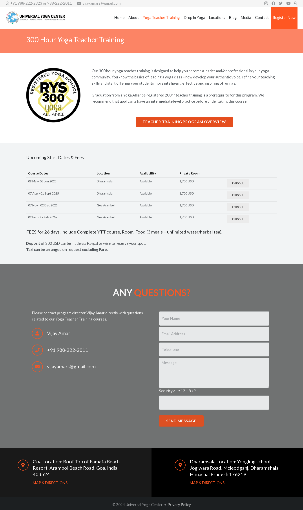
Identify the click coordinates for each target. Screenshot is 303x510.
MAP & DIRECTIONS (50, 482)
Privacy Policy (179, 504)
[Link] (36, 18)
